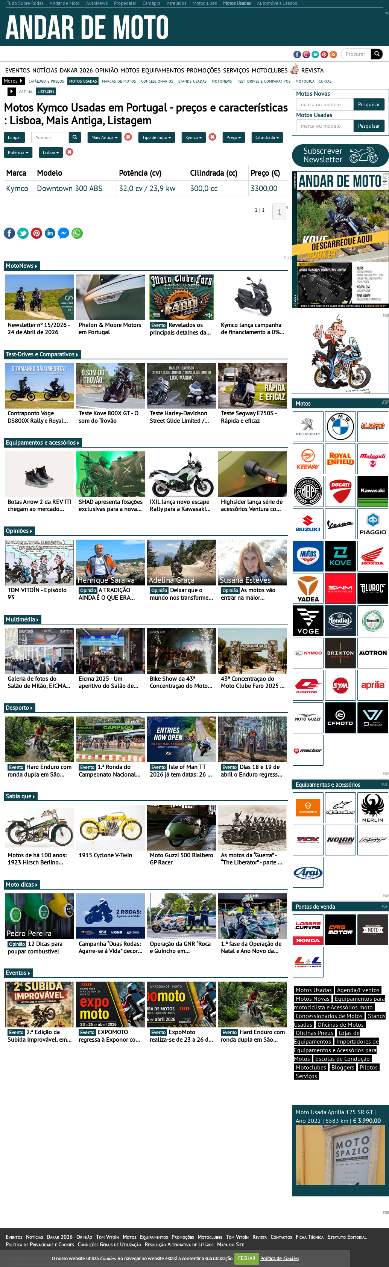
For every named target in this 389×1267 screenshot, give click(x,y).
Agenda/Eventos (358, 990)
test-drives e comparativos (263, 80)
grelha (25, 91)
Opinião (106, 70)
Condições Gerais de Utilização (109, 1244)
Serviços (236, 70)
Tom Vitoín (107, 1237)
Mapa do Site (230, 1244)
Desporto (19, 707)
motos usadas (83, 80)
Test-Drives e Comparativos (42, 354)
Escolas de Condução (342, 1058)
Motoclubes (270, 70)
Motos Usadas (314, 990)
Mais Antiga (104, 137)
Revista (312, 70)
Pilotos (369, 1067)
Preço (233, 137)
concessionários (157, 80)
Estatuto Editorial (346, 1237)
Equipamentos (163, 70)
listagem (46, 91)
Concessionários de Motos (329, 1016)
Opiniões (19, 530)
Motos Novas (313, 998)
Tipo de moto (156, 137)
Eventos (17, 70)
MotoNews (22, 265)
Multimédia (23, 619)
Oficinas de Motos (341, 1024)
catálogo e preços (46, 80)
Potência (18, 152)
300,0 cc (203, 188)
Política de (279, 1258)
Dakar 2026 (76, 70)
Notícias (45, 70)
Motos (130, 70)
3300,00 (264, 188)
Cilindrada (267, 137)
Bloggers (342, 1067)
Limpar (14, 137)
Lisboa (51, 152)
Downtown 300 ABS (69, 188)
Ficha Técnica (310, 1237)
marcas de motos (119, 80)
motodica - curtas (313, 80)
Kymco (193, 137)
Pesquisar (369, 104)
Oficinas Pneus (314, 1032)
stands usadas (192, 80)
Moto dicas (22, 884)
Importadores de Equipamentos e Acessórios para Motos (336, 1050)
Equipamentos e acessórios (43, 442)
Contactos (281, 1237)
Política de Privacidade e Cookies (40, 1244)
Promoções (204, 70)
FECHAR (246, 1258)
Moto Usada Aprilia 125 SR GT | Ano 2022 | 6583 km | (341, 1146)
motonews (222, 80)
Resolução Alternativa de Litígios (179, 1244)
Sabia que (21, 796)
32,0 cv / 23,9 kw (147, 188)
